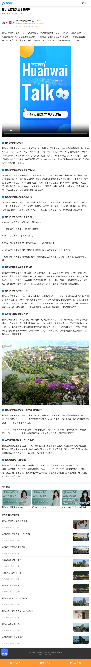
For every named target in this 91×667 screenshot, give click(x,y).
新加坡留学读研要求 (10, 586)
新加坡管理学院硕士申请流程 (14, 547)
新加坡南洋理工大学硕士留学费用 (16, 534)
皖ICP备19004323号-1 (45, 654)
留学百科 (14, 14)
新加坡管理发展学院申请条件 (14, 521)
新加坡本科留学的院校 (11, 624)
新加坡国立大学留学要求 (12, 637)
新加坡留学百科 (9, 527)
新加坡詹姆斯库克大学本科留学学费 (17, 611)
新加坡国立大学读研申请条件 (14, 598)
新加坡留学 (6, 14)
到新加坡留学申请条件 (11, 560)
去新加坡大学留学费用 (11, 573)
